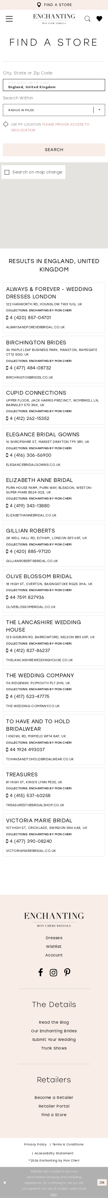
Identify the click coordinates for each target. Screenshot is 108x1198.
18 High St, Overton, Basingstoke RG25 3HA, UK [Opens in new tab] (49, 584)
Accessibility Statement (54, 1153)
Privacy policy (35, 1144)
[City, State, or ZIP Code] (54, 85)
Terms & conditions (68, 1144)
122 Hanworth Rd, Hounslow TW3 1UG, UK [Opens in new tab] (44, 304)
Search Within (18, 98)
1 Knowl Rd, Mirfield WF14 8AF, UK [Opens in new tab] (36, 736)
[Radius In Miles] (54, 110)
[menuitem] (54, 5)
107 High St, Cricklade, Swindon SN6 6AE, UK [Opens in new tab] (46, 828)
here (53, 1194)
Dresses (54, 938)
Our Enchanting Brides (54, 1031)
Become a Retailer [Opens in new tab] (54, 1097)
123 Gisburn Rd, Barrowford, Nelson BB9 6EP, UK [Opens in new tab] (50, 637)
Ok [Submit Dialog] (102, 1182)
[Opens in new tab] (35, 327)
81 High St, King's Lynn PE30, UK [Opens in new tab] (34, 782)
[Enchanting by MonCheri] (54, 919)
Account (54, 955)
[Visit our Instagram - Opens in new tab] (53, 972)
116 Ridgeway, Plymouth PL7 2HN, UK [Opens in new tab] (38, 683)
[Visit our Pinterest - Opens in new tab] (67, 972)
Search (54, 149)
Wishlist (54, 946)
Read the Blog (54, 1022)
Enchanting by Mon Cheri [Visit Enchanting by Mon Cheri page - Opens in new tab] (50, 310)
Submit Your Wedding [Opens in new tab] (54, 1039)
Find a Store (54, 1115)
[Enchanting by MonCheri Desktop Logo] (54, 19)
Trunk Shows (54, 1048)
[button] (9, 19)
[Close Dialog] (5, 1182)
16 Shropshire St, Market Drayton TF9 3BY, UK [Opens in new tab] (47, 442)
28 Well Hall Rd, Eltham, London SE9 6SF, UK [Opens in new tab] (46, 538)
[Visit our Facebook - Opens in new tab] (40, 972)
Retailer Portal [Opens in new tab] (54, 1106)
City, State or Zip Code (28, 73)
